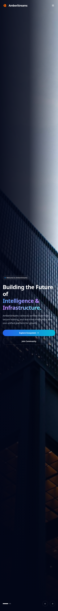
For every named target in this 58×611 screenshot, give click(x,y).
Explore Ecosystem (29, 333)
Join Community (29, 341)
